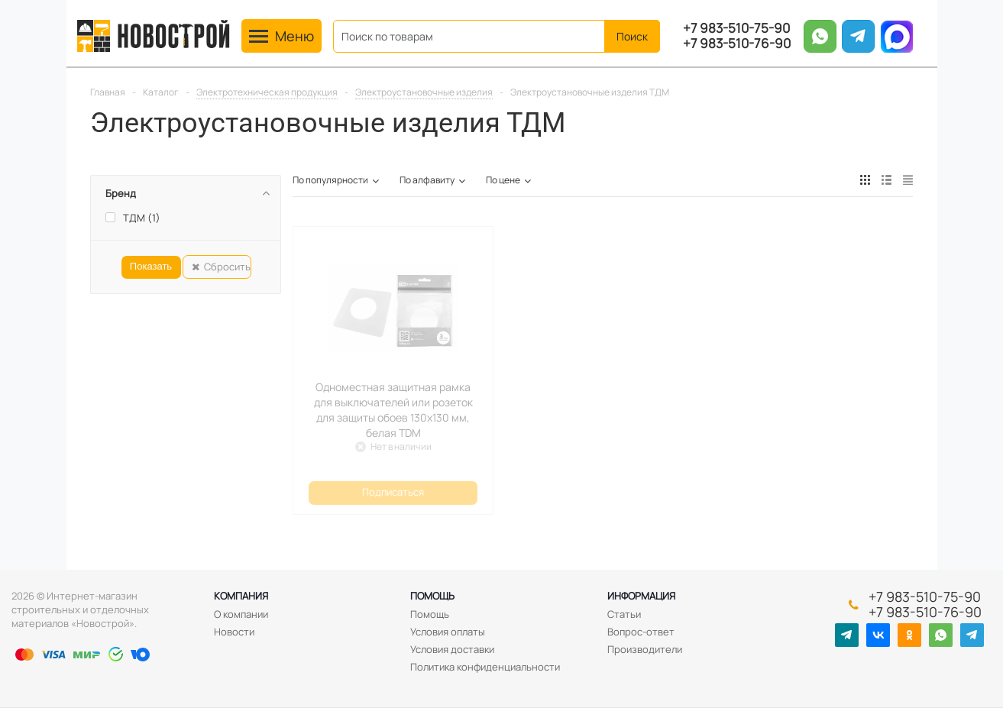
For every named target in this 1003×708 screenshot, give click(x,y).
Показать (151, 266)
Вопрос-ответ (641, 631)
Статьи (624, 614)
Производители (644, 649)
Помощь (432, 596)
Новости (234, 631)
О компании (241, 614)
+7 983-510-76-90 (737, 43)
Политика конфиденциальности (485, 667)
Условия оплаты (447, 631)
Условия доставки (452, 649)
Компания (241, 596)
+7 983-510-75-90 (736, 28)
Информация (641, 596)
